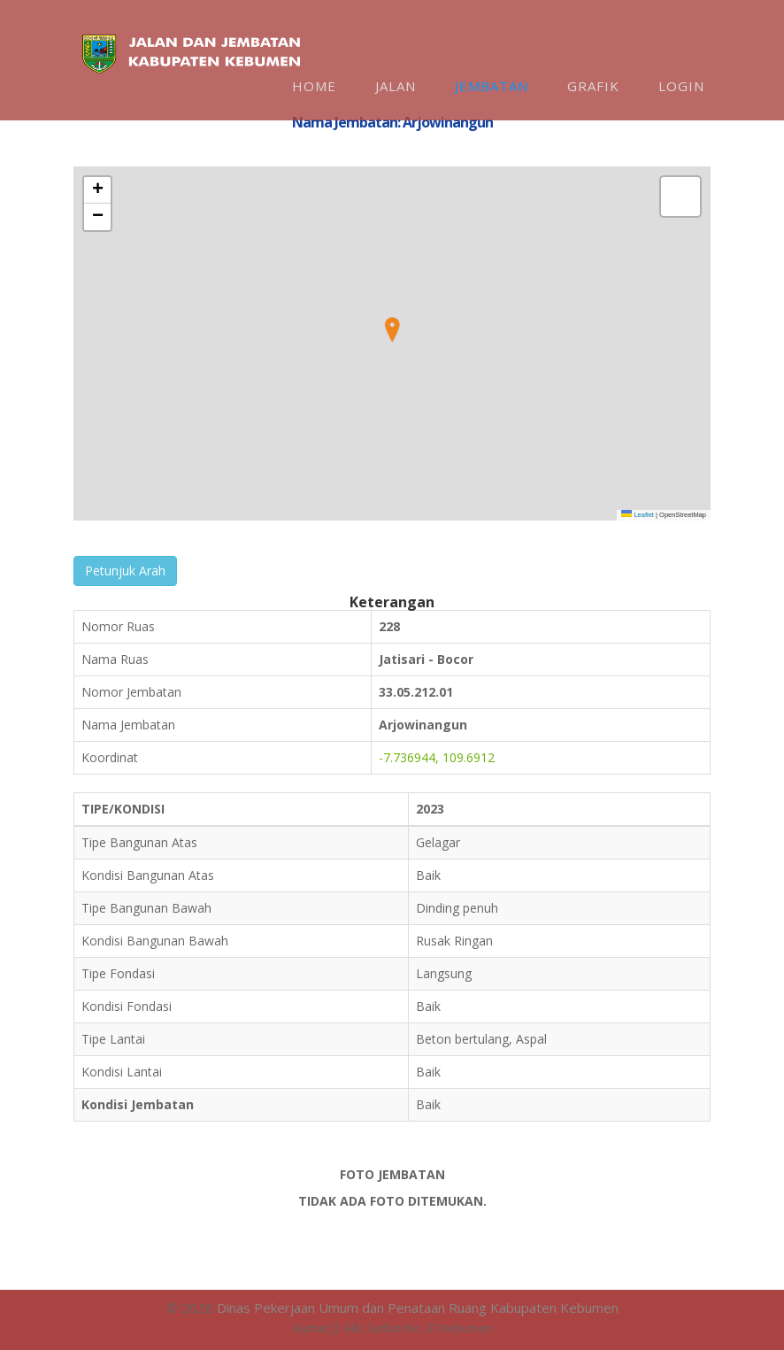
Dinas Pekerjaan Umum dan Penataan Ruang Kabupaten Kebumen (418, 1307)
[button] (392, 330)
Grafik (593, 86)
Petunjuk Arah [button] (125, 570)
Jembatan (491, 86)
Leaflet (637, 515)
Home (314, 86)
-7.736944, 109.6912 (437, 757)
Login (681, 86)
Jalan (395, 86)
